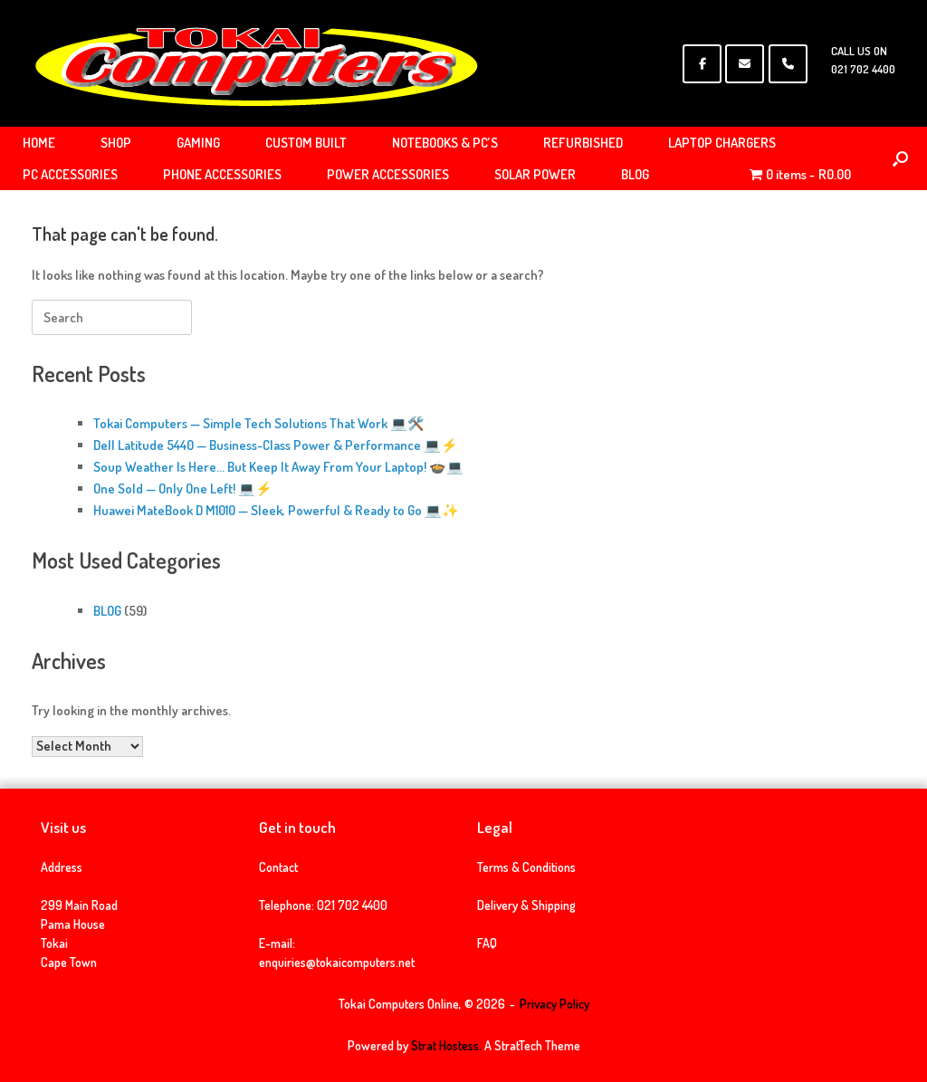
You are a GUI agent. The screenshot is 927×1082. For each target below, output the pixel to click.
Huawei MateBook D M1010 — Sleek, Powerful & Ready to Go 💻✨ (276, 510)
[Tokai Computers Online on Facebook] (702, 63)
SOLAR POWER (535, 174)
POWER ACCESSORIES (388, 174)
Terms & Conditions (526, 867)
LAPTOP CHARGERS (722, 142)
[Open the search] (900, 158)
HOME (39, 142)
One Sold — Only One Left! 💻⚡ (182, 488)
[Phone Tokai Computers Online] (788, 63)
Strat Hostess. (446, 1045)
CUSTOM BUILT (306, 142)
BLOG (635, 174)
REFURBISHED (583, 142)
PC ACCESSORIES (70, 174)
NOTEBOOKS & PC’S (445, 142)
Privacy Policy (554, 1003)
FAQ (487, 943)
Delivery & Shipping (526, 905)
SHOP (115, 142)
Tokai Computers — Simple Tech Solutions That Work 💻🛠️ (259, 423)
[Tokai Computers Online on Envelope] (744, 63)
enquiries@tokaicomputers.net (337, 962)
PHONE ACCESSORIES (222, 174)
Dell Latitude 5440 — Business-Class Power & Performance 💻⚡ (275, 445)
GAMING (198, 142)
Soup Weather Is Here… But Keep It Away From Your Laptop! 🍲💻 (278, 466)
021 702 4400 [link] (352, 905)
